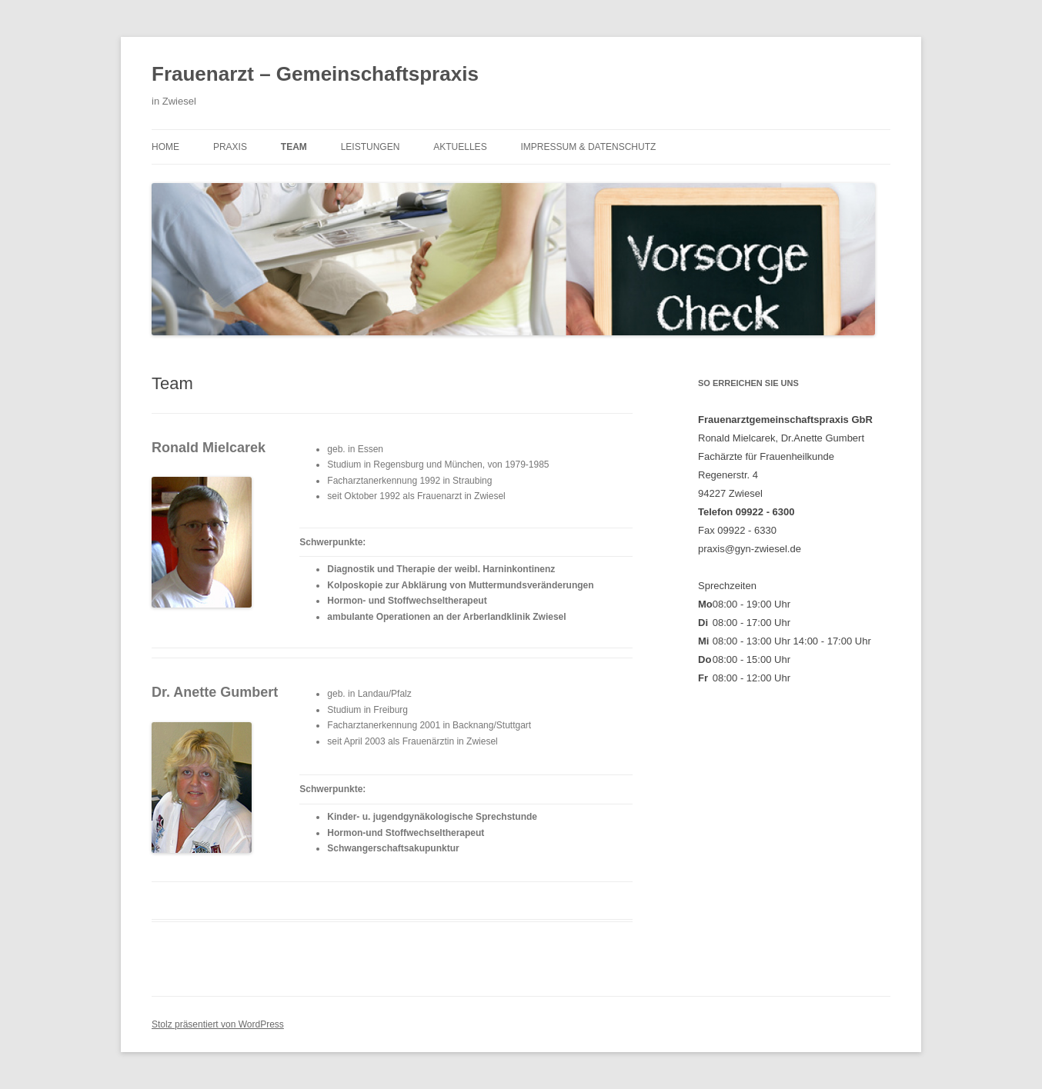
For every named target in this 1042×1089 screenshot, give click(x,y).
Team (294, 147)
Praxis (230, 147)
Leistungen (370, 147)
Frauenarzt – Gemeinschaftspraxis (315, 73)
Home (165, 147)
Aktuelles (459, 147)
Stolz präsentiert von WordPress (218, 1024)
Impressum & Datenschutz (588, 147)
